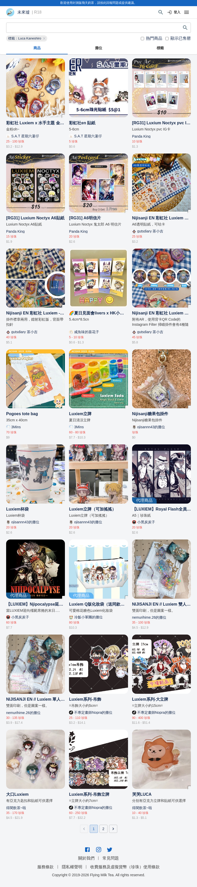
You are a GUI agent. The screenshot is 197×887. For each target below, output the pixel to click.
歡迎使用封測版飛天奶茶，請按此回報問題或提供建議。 (98, 3)
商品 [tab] (37, 48)
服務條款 (45, 867)
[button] (26, 38)
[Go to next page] (113, 829)
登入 (174, 12)
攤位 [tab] (98, 48)
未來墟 (23, 12)
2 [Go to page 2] (103, 829)
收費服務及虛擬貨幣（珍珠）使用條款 (125, 867)
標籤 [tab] (160, 48)
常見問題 (110, 858)
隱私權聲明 (72, 867)
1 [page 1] (94, 829)
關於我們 (86, 858)
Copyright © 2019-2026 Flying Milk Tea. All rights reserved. (98, 875)
